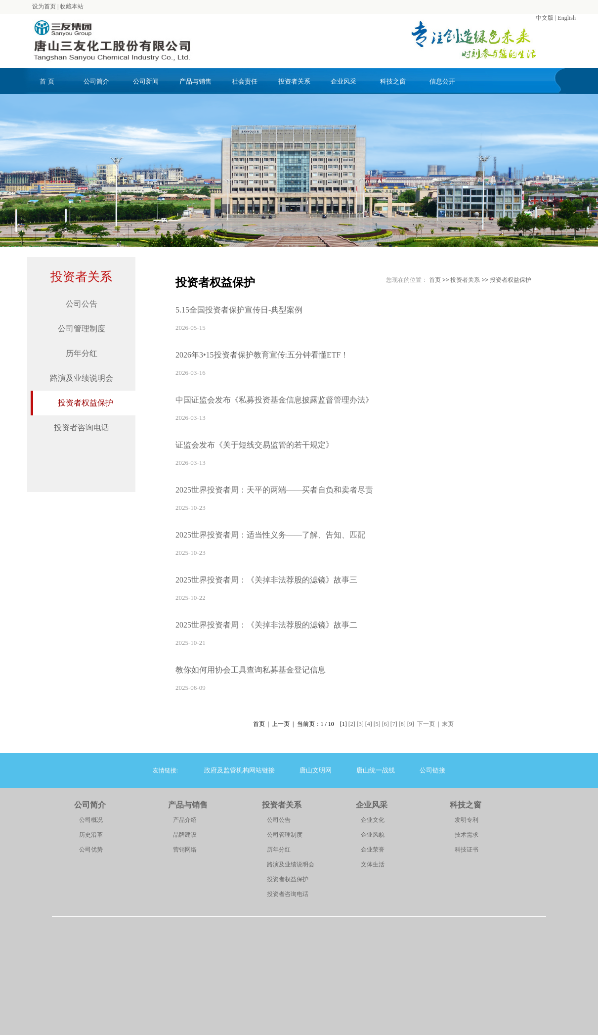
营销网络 (185, 849)
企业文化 (372, 819)
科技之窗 (393, 81)
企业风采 (343, 81)
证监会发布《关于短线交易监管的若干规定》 (254, 445)
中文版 (545, 17)
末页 (448, 723)
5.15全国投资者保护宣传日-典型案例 (238, 310)
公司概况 (91, 819)
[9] (410, 723)
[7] (393, 723)
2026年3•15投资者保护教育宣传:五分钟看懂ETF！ (262, 355)
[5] (377, 723)
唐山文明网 (315, 770)
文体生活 (372, 864)
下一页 (426, 723)
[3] (360, 723)
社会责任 (244, 81)
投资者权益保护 (85, 403)
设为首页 (44, 6)
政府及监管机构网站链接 (239, 770)
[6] (385, 723)
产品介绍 (185, 819)
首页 (435, 279)
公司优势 (91, 849)
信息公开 (442, 81)
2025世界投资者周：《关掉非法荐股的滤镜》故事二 (266, 625)
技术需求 (466, 834)
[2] (351, 723)
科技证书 (466, 849)
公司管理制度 (81, 328)
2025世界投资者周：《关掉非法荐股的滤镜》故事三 (266, 580)
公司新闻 (146, 81)
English (566, 17)
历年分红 (81, 353)
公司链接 (432, 770)
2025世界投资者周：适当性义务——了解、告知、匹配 (270, 535)
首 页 (47, 81)
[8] (402, 723)
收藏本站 (72, 6)
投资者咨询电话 (81, 427)
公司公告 (81, 304)
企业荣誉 (372, 849)
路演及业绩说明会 (81, 378)
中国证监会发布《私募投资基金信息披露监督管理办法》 (274, 400)
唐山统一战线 (375, 770)
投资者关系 (294, 81)
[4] (368, 723)
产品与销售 (195, 81)
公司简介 (96, 81)
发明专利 (466, 819)
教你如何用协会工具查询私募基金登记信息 (250, 670)
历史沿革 (91, 834)
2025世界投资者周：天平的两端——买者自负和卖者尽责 (274, 490)
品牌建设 (185, 834)
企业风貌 (372, 834)
